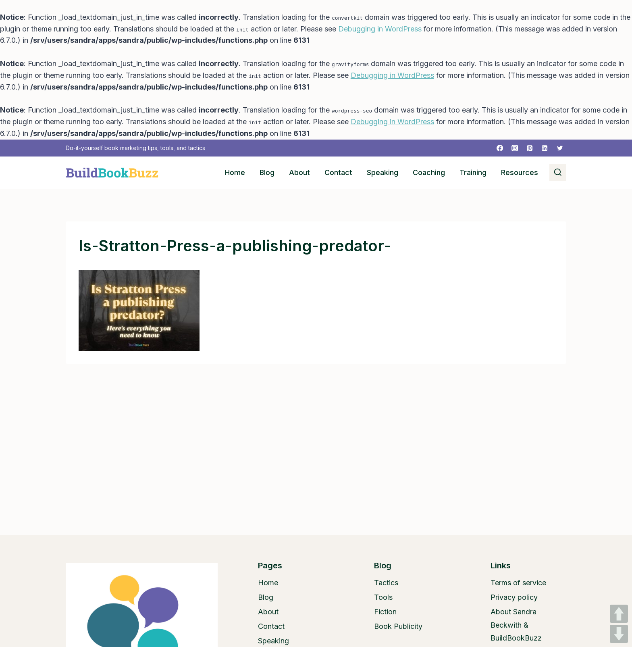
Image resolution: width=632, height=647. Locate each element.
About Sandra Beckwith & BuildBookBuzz (516, 624)
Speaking (382, 172)
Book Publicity (398, 626)
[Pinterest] (529, 148)
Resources (519, 172)
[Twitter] (559, 148)
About (299, 172)
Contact (338, 172)
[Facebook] (499, 148)
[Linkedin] (544, 148)
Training (472, 172)
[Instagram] (514, 148)
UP (619, 614)
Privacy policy (514, 597)
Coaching (429, 172)
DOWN (619, 634)
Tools (383, 597)
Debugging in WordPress (380, 29)
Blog (267, 172)
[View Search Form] (557, 172)
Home (235, 172)
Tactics (386, 582)
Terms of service (518, 582)
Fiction (385, 611)
